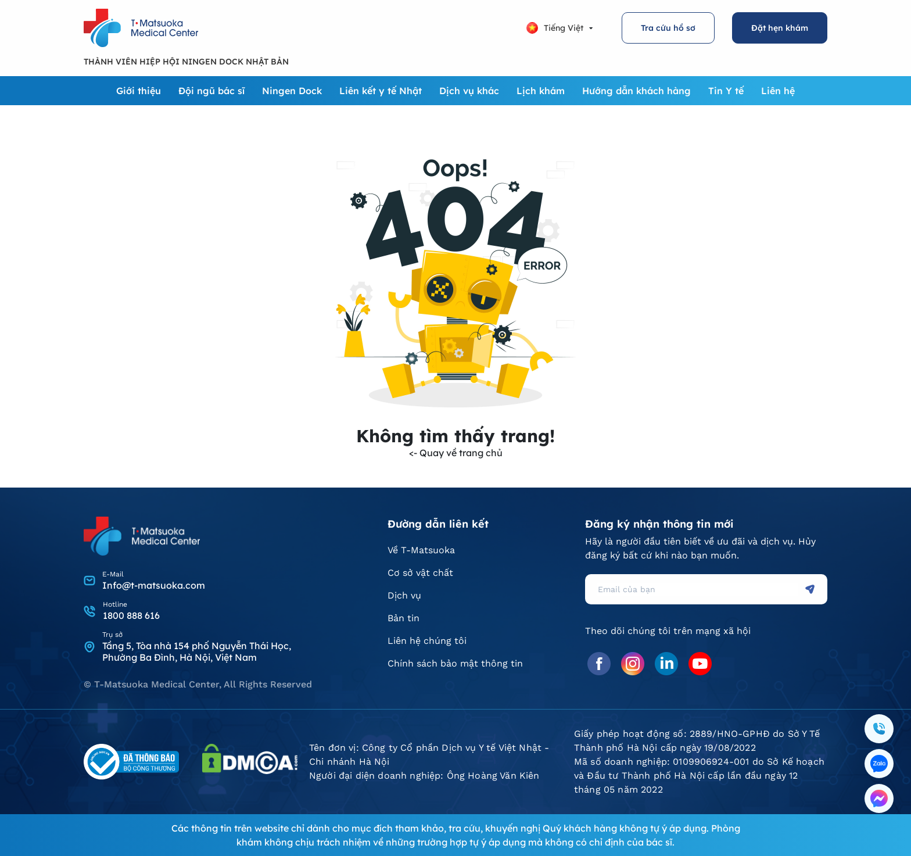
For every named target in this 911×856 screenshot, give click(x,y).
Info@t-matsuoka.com (153, 585)
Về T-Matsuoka (421, 550)
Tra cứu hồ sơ (668, 28)
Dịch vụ (404, 595)
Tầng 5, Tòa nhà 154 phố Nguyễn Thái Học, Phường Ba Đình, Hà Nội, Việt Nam (196, 651)
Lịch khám (541, 90)
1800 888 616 (131, 615)
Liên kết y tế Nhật (380, 90)
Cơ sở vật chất (420, 572)
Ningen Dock (292, 90)
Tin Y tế (726, 90)
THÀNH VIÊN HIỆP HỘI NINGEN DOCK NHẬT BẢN (186, 61)
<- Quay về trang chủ (456, 453)
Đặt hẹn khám (779, 28)
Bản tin (403, 618)
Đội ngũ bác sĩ (211, 90)
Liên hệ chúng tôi (427, 640)
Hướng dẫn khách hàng (636, 90)
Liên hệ (778, 90)
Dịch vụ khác (469, 90)
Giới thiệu (138, 90)
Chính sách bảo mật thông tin (455, 663)
